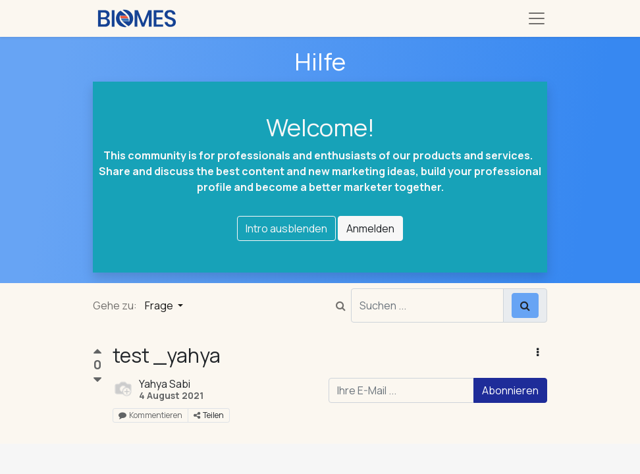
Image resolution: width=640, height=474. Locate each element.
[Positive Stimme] (97, 353)
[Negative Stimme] (97, 380)
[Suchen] (525, 305)
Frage (160, 305)
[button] (537, 352)
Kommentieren (150, 415)
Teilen (209, 415)
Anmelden (370, 228)
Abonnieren (510, 390)
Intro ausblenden (286, 228)
